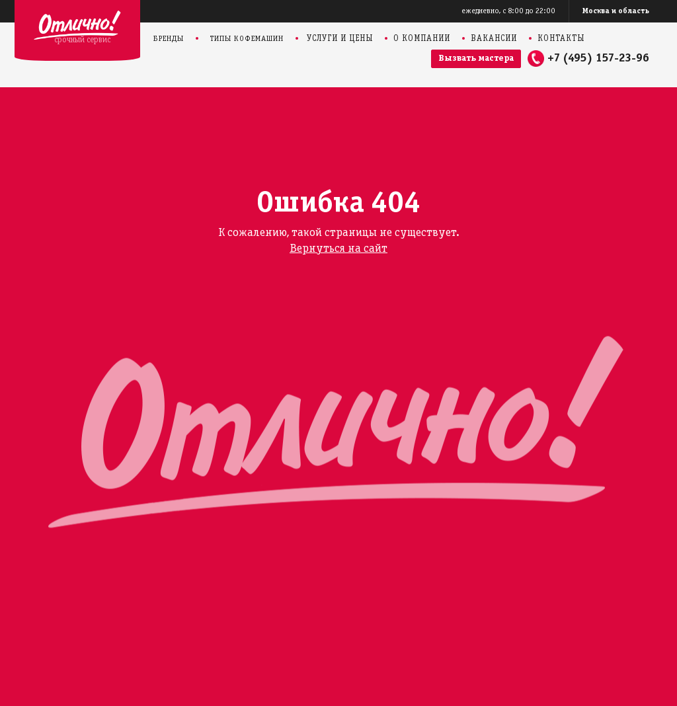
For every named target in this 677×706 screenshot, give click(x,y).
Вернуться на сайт (338, 249)
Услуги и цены (340, 39)
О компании (421, 39)
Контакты (561, 39)
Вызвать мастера (476, 58)
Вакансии (494, 39)
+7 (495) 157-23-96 (598, 58)
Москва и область (615, 11)
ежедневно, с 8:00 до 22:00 (508, 11)
